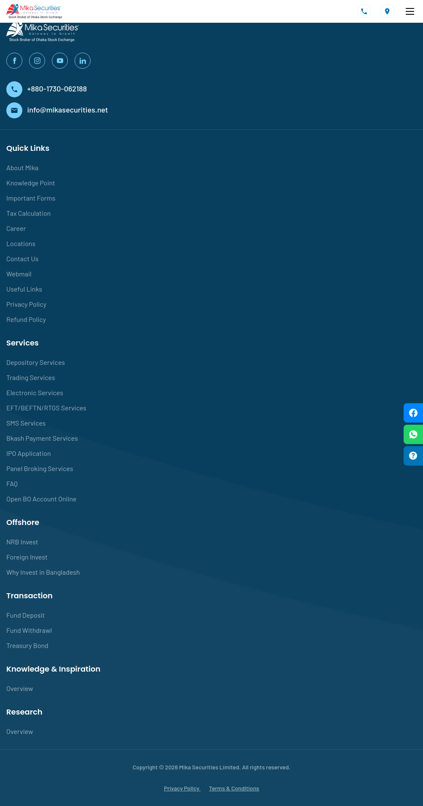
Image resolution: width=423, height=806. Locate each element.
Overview (19, 688)
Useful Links (24, 289)
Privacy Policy (26, 304)
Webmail (19, 274)
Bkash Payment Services (42, 438)
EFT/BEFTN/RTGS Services (46, 408)
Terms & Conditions (234, 788)
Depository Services (35, 362)
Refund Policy (26, 319)
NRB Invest (22, 542)
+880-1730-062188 (46, 88)
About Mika (22, 167)
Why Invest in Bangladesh (43, 572)
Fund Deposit (25, 615)
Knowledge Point (30, 183)
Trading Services (30, 377)
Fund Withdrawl (29, 630)
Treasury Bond (27, 645)
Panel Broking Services (39, 468)
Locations (20, 243)
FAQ (12, 483)
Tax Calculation (28, 213)
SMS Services (26, 423)
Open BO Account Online (41, 499)
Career (16, 228)
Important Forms (30, 198)
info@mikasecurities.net (57, 109)
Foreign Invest (27, 557)
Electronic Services (34, 392)
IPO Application (28, 453)
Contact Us (22, 258)
